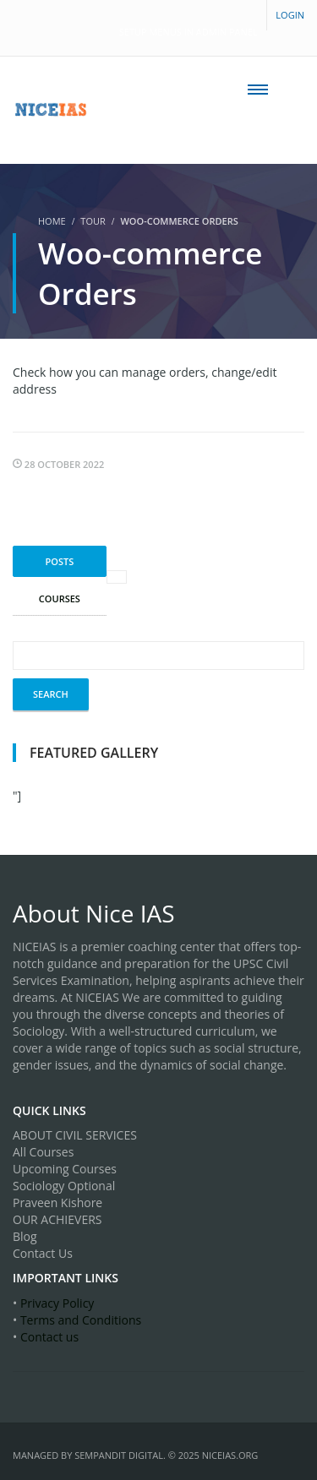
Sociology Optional (64, 1186)
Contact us (49, 1337)
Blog (25, 1236)
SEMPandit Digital (118, 1455)
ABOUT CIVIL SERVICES (75, 1135)
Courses (59, 598)
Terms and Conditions (80, 1320)
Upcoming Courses (65, 1169)
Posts (60, 561)
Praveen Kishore (57, 1202)
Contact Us (43, 1253)
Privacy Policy (57, 1303)
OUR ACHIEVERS (57, 1219)
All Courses (43, 1152)
